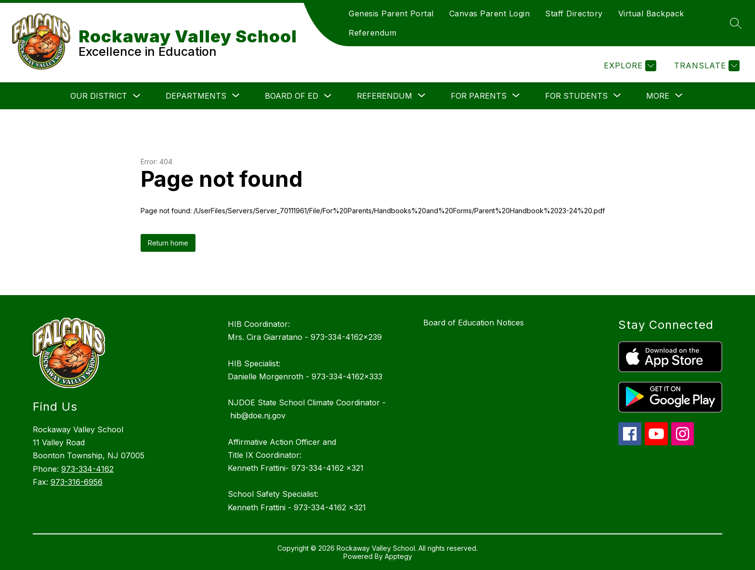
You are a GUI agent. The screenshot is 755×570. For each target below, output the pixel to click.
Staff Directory (574, 13)
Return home (168, 243)
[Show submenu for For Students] (576, 96)
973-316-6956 (77, 482)
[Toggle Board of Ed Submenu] (328, 96)
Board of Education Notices (473, 322)
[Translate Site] (706, 66)
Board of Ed (291, 96)
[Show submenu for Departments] (196, 96)
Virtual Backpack (651, 13)
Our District (98, 96)
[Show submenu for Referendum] (384, 96)
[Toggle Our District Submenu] (137, 96)
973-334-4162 (87, 469)
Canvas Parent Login (489, 13)
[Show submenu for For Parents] (479, 96)
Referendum (372, 33)
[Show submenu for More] (657, 96)
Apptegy (398, 556)
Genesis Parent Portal (391, 13)
